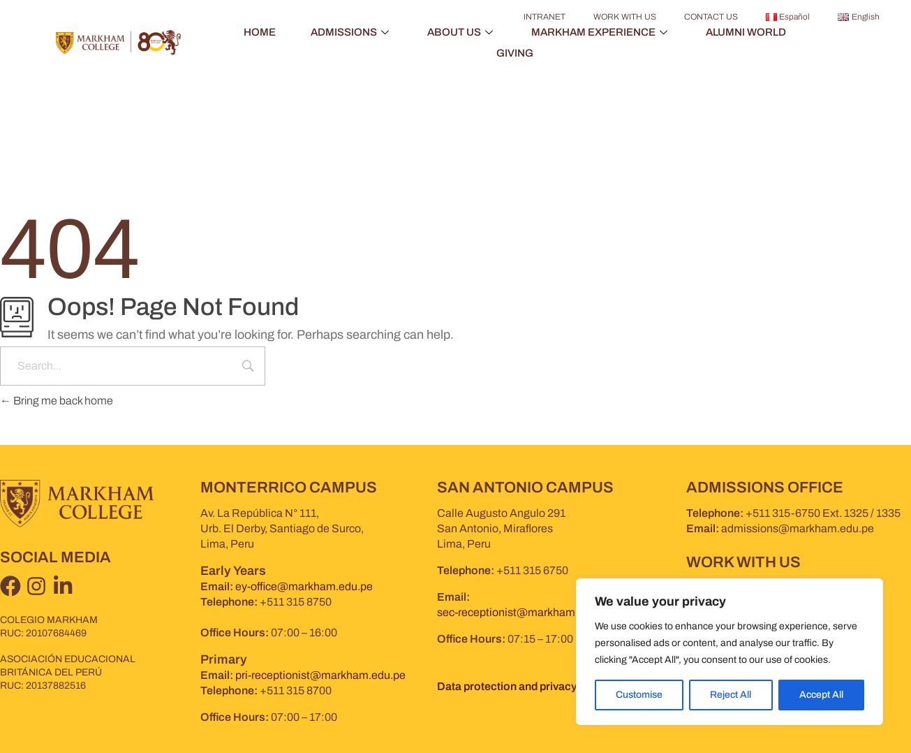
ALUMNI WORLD (746, 32)
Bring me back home (56, 401)
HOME (260, 32)
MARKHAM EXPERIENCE (601, 32)
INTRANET (544, 17)
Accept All (821, 694)
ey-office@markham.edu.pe (304, 586)
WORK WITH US (624, 17)
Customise (639, 694)
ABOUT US (461, 32)
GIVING (514, 53)
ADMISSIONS (351, 32)
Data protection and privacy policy (523, 686)
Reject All (730, 694)
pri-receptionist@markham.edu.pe (320, 675)
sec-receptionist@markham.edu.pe (524, 612)
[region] (729, 651)
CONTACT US (711, 17)
